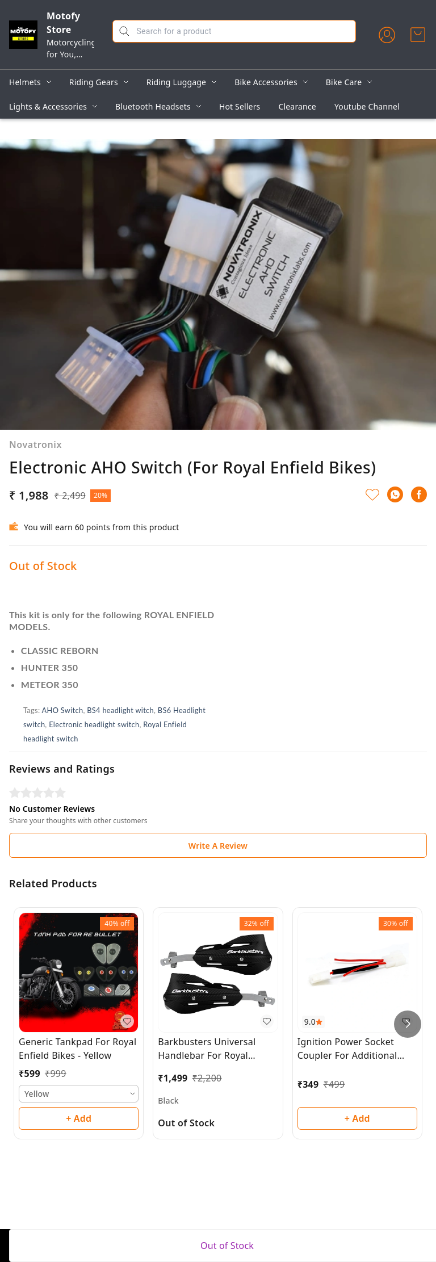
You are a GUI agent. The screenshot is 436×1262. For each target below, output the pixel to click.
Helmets (25, 82)
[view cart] (418, 34)
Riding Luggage (176, 82)
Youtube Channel (367, 106)
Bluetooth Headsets (153, 106)
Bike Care (344, 82)
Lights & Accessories (48, 106)
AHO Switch (62, 710)
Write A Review (218, 845)
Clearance (297, 106)
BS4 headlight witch (120, 710)
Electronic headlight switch (94, 724)
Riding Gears (93, 82)
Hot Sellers (240, 106)
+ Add (78, 1118)
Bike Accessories (265, 82)
